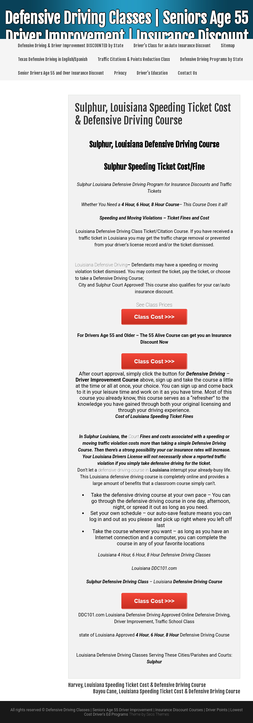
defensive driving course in (133, 470)
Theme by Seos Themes (149, 714)
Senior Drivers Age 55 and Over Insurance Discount (61, 73)
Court (133, 436)
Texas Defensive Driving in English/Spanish (52, 59)
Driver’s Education (152, 73)
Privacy (120, 73)
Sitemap (228, 45)
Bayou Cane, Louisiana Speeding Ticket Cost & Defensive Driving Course (166, 691)
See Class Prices (154, 305)
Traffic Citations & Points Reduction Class (134, 59)
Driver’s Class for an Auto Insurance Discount (172, 45)
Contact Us (187, 73)
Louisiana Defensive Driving (101, 264)
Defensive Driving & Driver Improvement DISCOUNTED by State (70, 45)
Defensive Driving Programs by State (211, 59)
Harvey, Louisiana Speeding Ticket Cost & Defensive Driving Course (137, 685)
